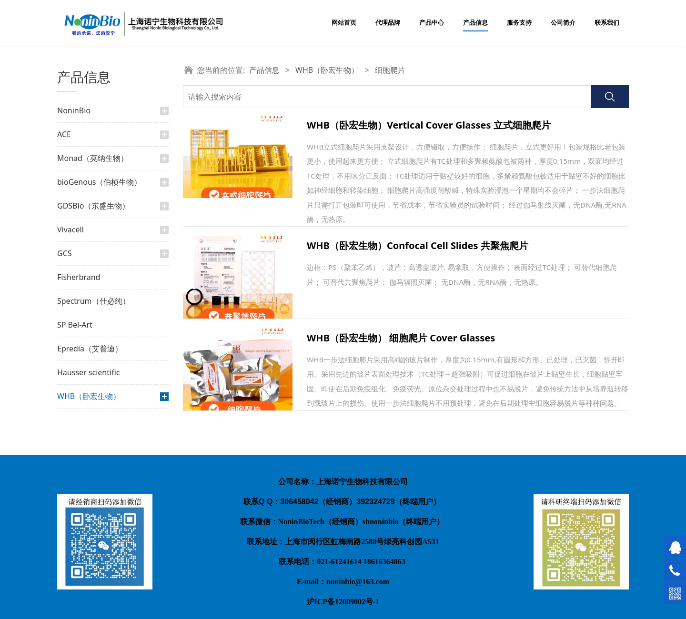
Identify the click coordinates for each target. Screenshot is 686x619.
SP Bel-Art (74, 324)
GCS (64, 253)
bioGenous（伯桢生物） (99, 182)
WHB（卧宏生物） (89, 396)
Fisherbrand (78, 277)
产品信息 (475, 23)
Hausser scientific (88, 372)
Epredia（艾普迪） (89, 348)
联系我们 (607, 23)
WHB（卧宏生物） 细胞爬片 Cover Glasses (401, 337)
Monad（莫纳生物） (92, 158)
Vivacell (70, 229)
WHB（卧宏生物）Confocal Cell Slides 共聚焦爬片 (417, 245)
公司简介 (563, 23)
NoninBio (74, 110)
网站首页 (344, 23)
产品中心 (431, 23)
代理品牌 (387, 23)
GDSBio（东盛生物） (93, 205)
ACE (64, 134)
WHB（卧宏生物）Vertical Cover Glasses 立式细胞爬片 (429, 125)
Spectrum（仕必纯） (93, 301)
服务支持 (519, 23)
